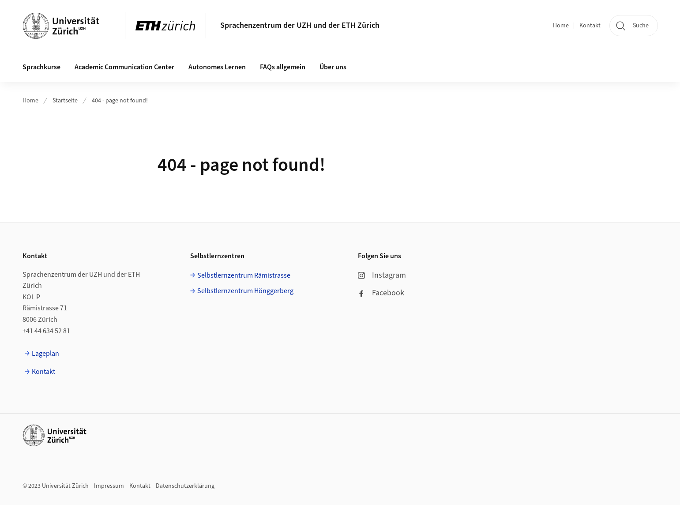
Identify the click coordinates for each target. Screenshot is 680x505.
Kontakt (590, 25)
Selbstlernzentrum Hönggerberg (245, 291)
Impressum (109, 486)
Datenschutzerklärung (185, 486)
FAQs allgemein (282, 67)
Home (561, 25)
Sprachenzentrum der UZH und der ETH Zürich (299, 25)
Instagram (382, 275)
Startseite (65, 100)
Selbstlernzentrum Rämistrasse (243, 275)
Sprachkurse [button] (41, 67)
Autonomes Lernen (217, 67)
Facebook (381, 292)
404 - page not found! (120, 100)
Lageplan (45, 353)
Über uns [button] (332, 67)
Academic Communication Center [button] (124, 67)
